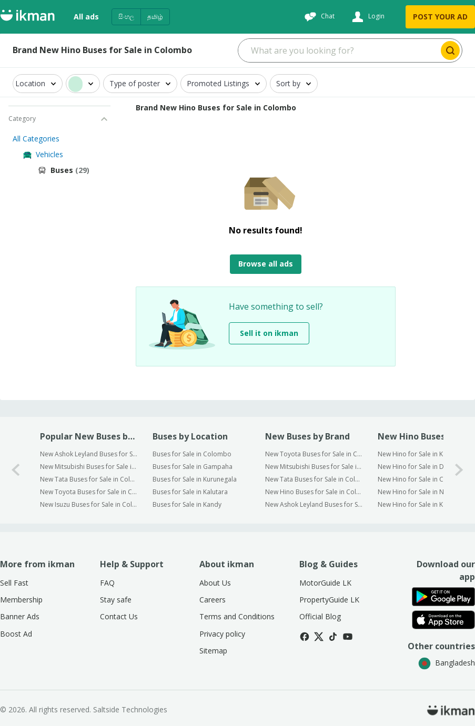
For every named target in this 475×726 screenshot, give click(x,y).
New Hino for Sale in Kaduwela (423, 453)
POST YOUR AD (440, 17)
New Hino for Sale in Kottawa (420, 504)
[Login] (367, 16)
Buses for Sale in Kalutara (190, 491)
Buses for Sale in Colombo (192, 453)
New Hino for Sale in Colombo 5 (425, 479)
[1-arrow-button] (459, 470)
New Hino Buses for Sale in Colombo (314, 491)
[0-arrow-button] (16, 470)
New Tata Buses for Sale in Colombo (89, 479)
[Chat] (318, 16)
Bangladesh (446, 663)
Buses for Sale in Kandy (187, 504)
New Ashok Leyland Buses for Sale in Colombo (89, 453)
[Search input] (338, 50)
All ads (86, 17)
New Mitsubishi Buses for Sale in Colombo (89, 466)
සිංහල (126, 16)
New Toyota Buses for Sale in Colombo (89, 491)
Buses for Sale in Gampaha (193, 466)
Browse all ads (265, 264)
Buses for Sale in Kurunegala (195, 479)
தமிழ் (155, 16)
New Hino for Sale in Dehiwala (422, 466)
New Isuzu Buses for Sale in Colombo (89, 504)
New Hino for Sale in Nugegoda (424, 491)
